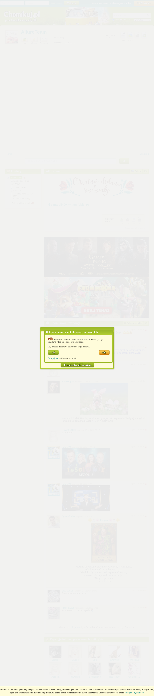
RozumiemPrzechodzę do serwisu (77, 363)
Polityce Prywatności (134, 693)
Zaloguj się (53, 358)
